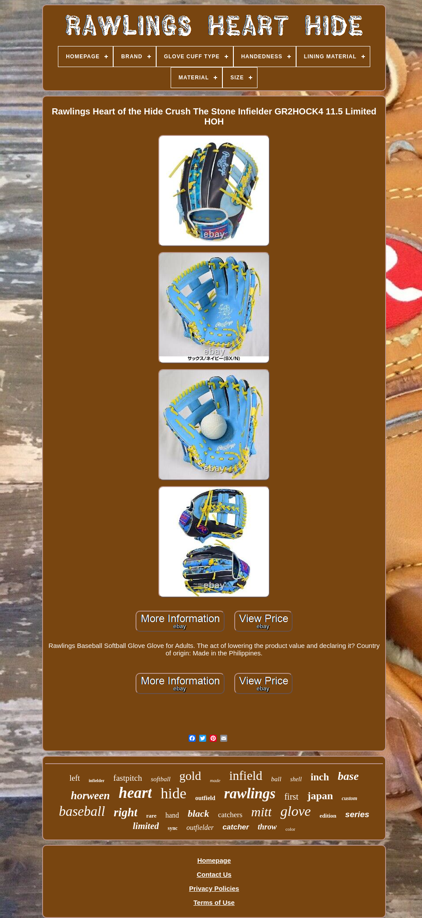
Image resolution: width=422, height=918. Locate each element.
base (348, 776)
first (291, 796)
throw (267, 826)
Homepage (214, 860)
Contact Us (214, 874)
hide (173, 793)
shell (295, 779)
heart (135, 792)
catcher (235, 827)
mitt (261, 811)
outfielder (200, 827)
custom (349, 798)
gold (190, 776)
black (198, 813)
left (74, 778)
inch (320, 777)
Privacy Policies (214, 888)
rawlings (249, 793)
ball (276, 779)
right (125, 812)
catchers (230, 815)
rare (151, 815)
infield (245, 776)
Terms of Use (214, 902)
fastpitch (127, 778)
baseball (82, 811)
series (357, 814)
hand (172, 815)
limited (146, 826)
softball (161, 779)
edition (328, 815)
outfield (205, 798)
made (215, 780)
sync (173, 828)
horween (90, 795)
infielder (96, 780)
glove (295, 811)
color (291, 829)
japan (320, 795)
